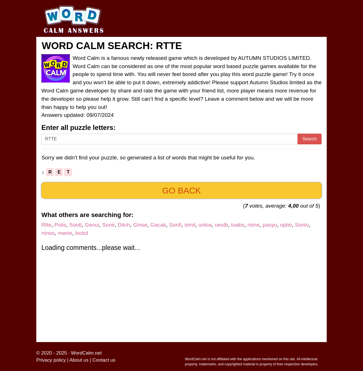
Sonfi (175, 225)
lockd (81, 233)
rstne (253, 225)
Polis (60, 225)
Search (309, 138)
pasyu (270, 225)
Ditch (124, 225)
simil (190, 225)
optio (286, 225)
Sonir (108, 225)
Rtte (46, 225)
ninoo (48, 233)
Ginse (140, 225)
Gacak (158, 225)
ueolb (221, 225)
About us (78, 360)
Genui (92, 225)
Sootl (75, 225)
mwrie (65, 233)
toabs (237, 225)
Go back (181, 190)
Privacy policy (51, 360)
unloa (205, 225)
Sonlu (302, 225)
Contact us (103, 360)
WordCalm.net (86, 353)
